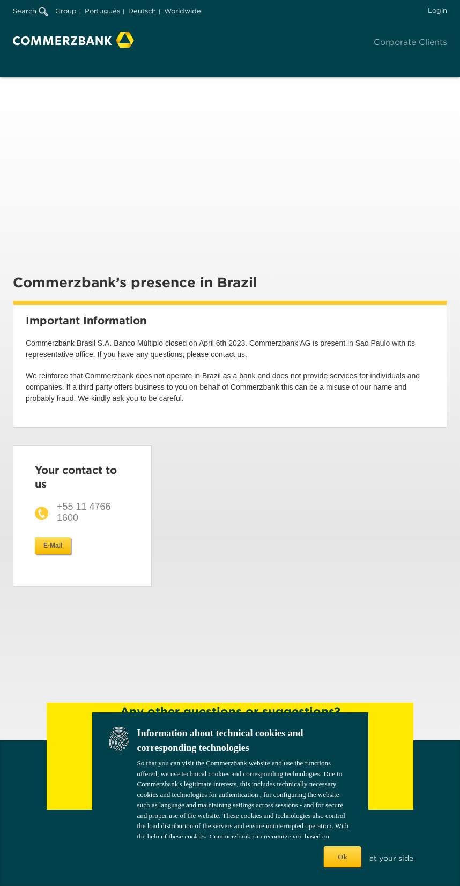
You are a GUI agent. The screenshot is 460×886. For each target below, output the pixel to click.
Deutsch (142, 11)
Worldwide (182, 11)
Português (102, 11)
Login (437, 10)
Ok (342, 857)
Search (30, 11)
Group (66, 11)
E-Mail (52, 545)
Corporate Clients (410, 42)
